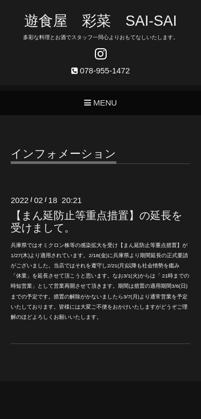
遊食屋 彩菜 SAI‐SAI (100, 21)
